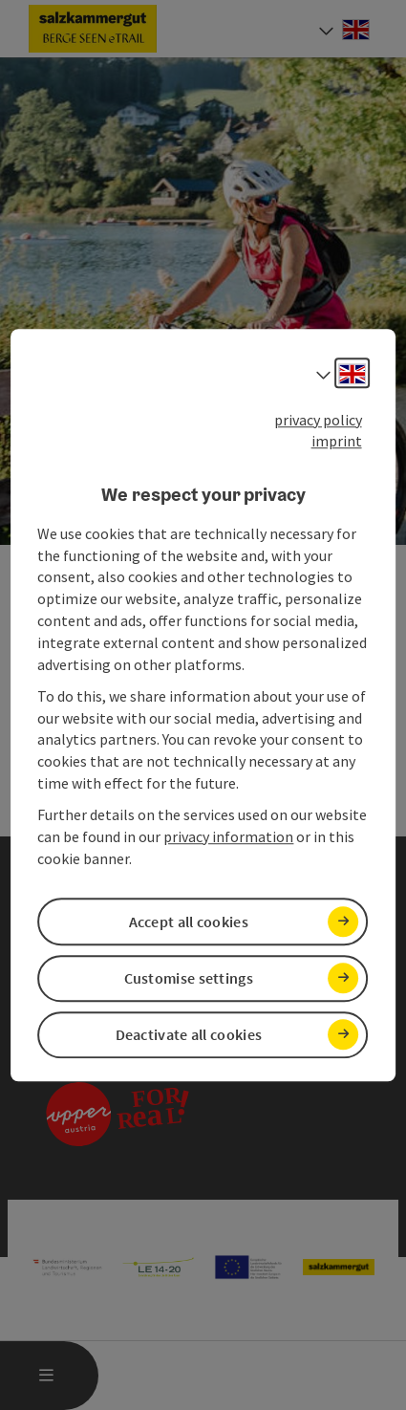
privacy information (228, 836)
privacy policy (318, 419)
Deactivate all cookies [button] (189, 1034)
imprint (336, 441)
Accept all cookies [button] (188, 921)
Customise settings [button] (188, 977)
